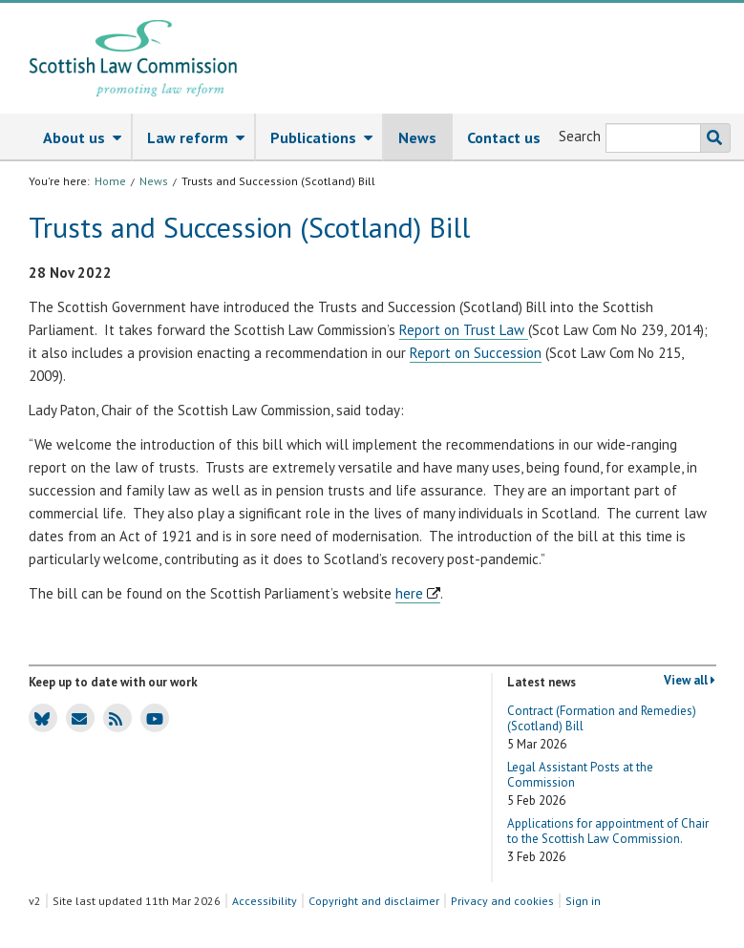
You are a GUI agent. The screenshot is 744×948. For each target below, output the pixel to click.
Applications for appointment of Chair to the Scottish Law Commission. (608, 840)
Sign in (583, 901)
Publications (326, 138)
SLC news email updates (77, 717)
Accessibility (264, 901)
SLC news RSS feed (113, 717)
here (409, 593)
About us (87, 138)
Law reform (200, 138)
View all (689, 680)
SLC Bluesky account (40, 717)
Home (110, 181)
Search (580, 136)
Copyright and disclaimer (373, 901)
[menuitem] (81, 137)
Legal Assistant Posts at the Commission (580, 784)
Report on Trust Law (463, 330)
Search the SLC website (711, 138)
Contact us (504, 137)
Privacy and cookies (502, 901)
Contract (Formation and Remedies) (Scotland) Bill (601, 728)
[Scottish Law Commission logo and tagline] (134, 58)
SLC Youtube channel (152, 717)
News (417, 137)
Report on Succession (476, 353)
